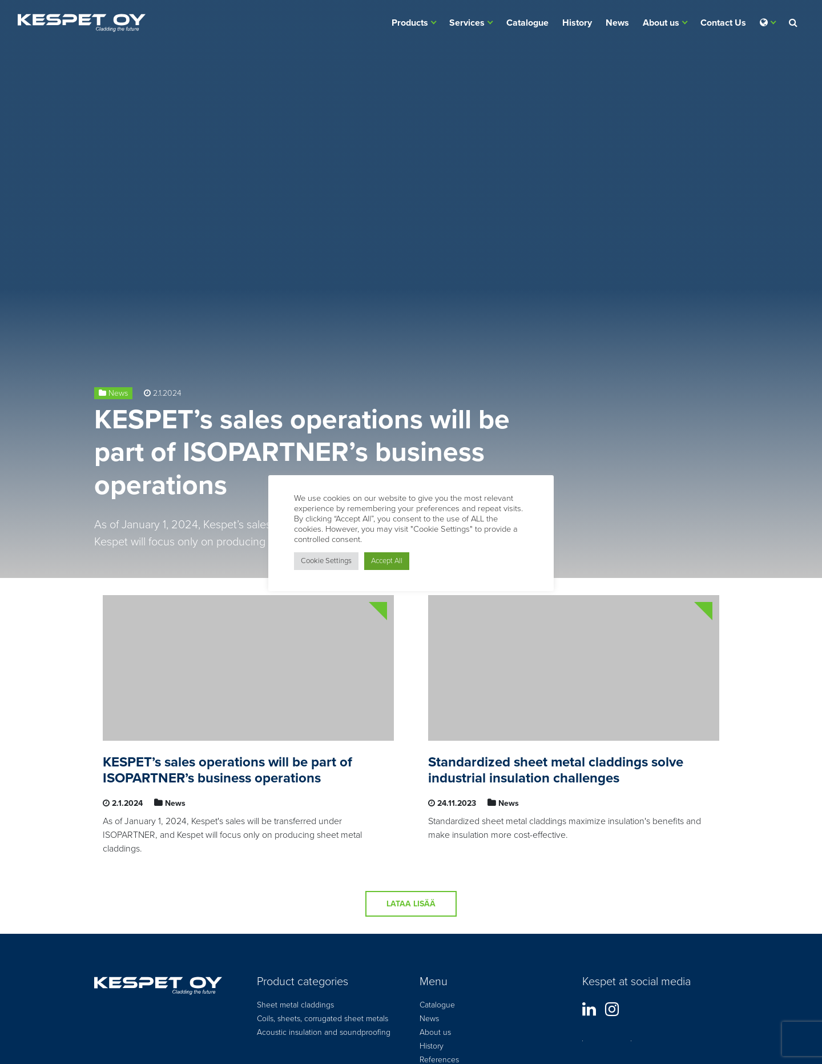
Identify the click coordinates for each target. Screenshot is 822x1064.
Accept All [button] (386, 560)
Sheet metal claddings (295, 1005)
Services (467, 23)
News (617, 23)
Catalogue (527, 23)
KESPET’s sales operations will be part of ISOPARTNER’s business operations (302, 452)
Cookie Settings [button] (326, 560)
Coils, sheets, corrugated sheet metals (322, 1018)
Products (410, 23)
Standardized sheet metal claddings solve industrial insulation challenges (555, 770)
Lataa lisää (411, 904)
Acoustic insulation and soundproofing (323, 1032)
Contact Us (723, 23)
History (577, 23)
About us (661, 23)
